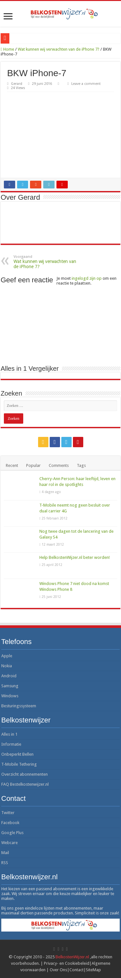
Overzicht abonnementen (24, 774)
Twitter (8, 812)
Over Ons (58, 969)
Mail (5, 852)
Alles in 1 (9, 734)
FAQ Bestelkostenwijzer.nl (25, 784)
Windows (9, 695)
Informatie (11, 744)
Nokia (6, 665)
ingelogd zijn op (87, 278)
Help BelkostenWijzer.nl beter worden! (74, 557)
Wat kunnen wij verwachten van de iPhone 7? (58, 49)
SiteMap (93, 969)
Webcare (9, 842)
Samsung (9, 685)
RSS (4, 862)
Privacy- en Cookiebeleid (66, 963)
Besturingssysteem (18, 705)
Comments (59, 465)
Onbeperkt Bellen (17, 754)
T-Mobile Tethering (19, 764)
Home (7, 49)
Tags (81, 465)
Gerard (16, 84)
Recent (12, 465)
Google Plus (12, 832)
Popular (33, 465)
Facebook (10, 822)
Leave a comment (86, 84)
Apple (6, 655)
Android (8, 675)
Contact (76, 969)
